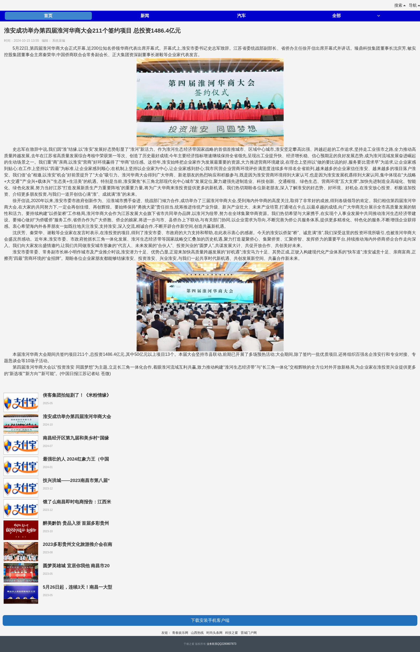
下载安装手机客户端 (210, 620)
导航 (414, 5)
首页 (48, 15)
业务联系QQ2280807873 (221, 643)
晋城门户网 (249, 633)
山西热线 (197, 633)
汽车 (241, 15)
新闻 (145, 15)
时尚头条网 (214, 633)
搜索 (400, 5)
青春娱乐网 (180, 633)
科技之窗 (231, 633)
